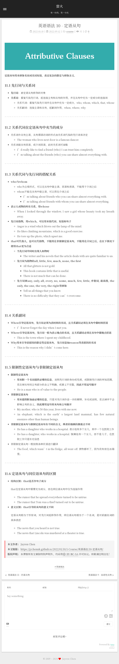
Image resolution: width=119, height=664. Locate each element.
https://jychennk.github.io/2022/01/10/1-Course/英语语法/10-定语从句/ (62, 549)
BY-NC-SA (70, 554)
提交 (108, 624)
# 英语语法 (59, 566)
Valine (112, 645)
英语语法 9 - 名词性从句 (101, 574)
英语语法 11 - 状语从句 (17, 574)
